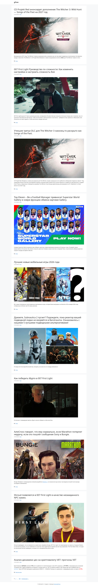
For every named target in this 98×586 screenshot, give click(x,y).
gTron (16, 2)
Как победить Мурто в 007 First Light (33, 378)
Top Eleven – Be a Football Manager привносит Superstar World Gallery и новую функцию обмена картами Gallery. (47, 198)
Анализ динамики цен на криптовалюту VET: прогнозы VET (45, 559)
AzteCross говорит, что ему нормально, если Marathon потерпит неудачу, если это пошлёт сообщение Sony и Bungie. (48, 433)
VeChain (16, 569)
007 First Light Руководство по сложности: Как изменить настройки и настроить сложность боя (43, 70)
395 (20, 578)
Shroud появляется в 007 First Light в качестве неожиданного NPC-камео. (46, 496)
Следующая (25, 578)
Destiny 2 (45, 482)
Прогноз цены (18, 572)
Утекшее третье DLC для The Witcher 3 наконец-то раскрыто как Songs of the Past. (48, 132)
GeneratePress (57, 584)
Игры (16, 61)
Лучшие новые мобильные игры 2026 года (36, 262)
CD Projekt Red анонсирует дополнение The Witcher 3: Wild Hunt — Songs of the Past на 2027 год (48, 11)
